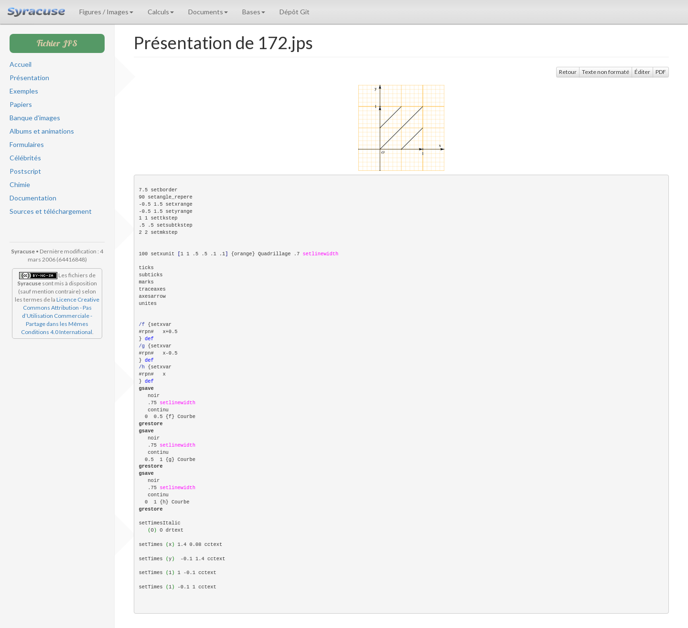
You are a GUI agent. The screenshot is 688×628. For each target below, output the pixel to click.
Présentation (29, 77)
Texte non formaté (605, 71)
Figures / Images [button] (106, 12)
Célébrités (25, 158)
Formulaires (27, 144)
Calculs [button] (161, 12)
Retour (568, 71)
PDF (661, 71)
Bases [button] (253, 12)
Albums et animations (42, 131)
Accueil (21, 64)
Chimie (20, 184)
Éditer (642, 71)
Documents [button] (208, 12)
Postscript (25, 171)
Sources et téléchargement (51, 211)
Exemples (24, 91)
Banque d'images (35, 118)
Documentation (33, 198)
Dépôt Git (295, 12)
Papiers (21, 104)
